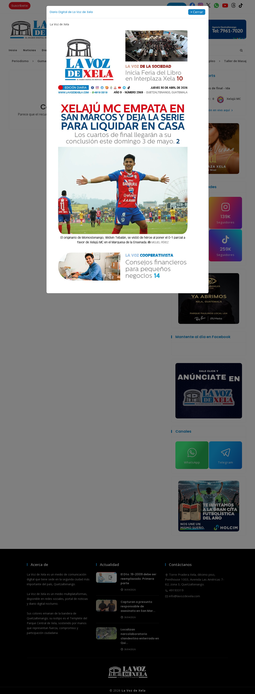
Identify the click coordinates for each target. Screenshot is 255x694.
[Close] (196, 12)
